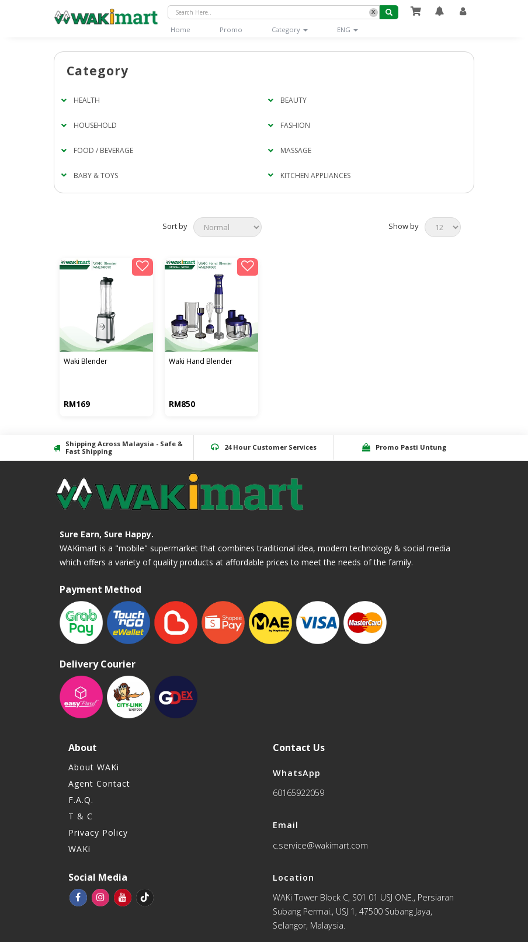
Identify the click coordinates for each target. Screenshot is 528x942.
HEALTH (87, 100)
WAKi (79, 848)
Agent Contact (99, 783)
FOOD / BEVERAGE (103, 150)
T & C (80, 816)
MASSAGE (295, 150)
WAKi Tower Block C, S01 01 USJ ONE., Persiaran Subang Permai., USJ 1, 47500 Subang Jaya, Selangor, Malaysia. (363, 911)
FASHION (295, 125)
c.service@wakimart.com (320, 845)
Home (188, 29)
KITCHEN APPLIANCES (315, 175)
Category (290, 29)
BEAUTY (293, 100)
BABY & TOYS (96, 175)
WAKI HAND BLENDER (202, 361)
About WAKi (93, 767)
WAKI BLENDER (87, 361)
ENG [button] (347, 29)
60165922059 (298, 792)
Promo (231, 29)
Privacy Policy (98, 832)
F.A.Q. (80, 799)
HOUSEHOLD (95, 125)
